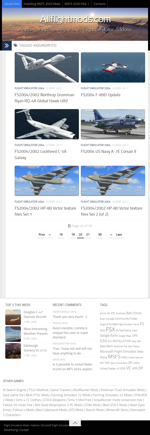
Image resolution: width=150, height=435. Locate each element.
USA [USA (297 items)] (123, 368)
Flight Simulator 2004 (29, 88)
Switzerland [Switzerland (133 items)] (121, 363)
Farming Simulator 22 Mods (70, 395)
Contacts (99, 4)
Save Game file (13, 395)
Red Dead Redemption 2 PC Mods (58, 405)
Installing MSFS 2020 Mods (42, 4)
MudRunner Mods (85, 390)
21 (88, 234)
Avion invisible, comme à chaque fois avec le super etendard (70, 332)
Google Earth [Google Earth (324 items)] (109, 335)
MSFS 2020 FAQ (76, 4)
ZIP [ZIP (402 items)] (140, 368)
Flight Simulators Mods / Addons (21, 425)
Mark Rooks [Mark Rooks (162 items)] (134, 346)
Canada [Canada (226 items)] (110, 318)
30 (100, 234)
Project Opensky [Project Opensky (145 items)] (135, 357)
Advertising (11, 430)
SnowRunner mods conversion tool (118, 400)
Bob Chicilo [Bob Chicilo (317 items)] (133, 313)
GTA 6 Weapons (54, 400)
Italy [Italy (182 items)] (134, 341)
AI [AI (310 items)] (108, 313)
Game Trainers (61, 390)
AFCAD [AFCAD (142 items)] (103, 313)
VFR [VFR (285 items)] (134, 368)
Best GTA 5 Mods (115, 405)
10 (61, 234)
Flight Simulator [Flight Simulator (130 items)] (125, 324)
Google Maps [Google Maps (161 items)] (125, 335)
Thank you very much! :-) (70, 317)
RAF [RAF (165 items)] (102, 363)
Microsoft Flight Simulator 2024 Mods (61, 425)
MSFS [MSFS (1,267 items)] (114, 357)
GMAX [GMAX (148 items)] (135, 330)
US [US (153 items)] (117, 368)
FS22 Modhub (38, 390)
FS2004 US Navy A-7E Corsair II (108, 151)
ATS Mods (76, 410)
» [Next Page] (111, 234)
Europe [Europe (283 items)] (113, 324)
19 (73, 234)
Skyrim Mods (95, 410)
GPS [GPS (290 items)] (135, 335)
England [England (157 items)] (104, 324)
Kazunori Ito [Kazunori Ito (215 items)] (120, 346)
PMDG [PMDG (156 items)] (124, 357)
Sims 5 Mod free (79, 400)
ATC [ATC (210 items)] (113, 313)
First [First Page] (42, 234)
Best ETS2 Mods (37, 395)
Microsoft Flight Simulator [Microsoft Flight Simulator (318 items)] (118, 351)
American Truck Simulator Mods (123, 390)
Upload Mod (12, 4)
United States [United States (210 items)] (108, 368)
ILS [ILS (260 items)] (110, 341)
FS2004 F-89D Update (101, 94)
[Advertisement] (80, 266)
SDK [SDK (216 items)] (107, 363)
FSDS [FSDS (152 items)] (102, 330)
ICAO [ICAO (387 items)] (103, 341)
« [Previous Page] (50, 234)
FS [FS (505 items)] (142, 324)
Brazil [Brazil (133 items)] (102, 319)
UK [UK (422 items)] (130, 362)
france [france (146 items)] (136, 324)
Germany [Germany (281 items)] (125, 330)
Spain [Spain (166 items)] (113, 363)
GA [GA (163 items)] (117, 330)
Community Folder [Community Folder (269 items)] (126, 318)
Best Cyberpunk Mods (51, 410)
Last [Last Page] (119, 234)
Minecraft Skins (117, 410)
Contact (24, 430)
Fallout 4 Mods (23, 410)
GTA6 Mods (92, 405)
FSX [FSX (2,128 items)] (110, 329)
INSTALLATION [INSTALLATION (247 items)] (121, 341)
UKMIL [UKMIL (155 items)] (136, 363)
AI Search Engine (14, 390)
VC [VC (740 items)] (128, 368)
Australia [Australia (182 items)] (120, 313)
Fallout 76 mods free (17, 405)
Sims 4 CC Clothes (28, 400)
